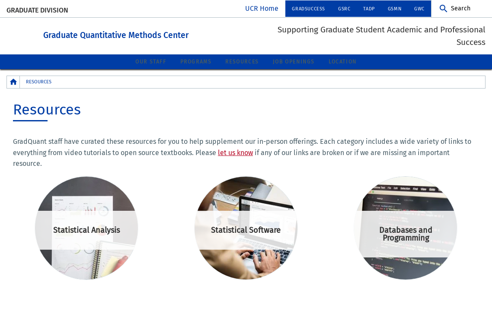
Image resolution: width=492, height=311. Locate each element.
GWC (419, 9)
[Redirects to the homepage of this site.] (13, 81)
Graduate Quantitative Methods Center (163, 34)
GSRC (344, 9)
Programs (196, 61)
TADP (368, 9)
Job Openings (294, 61)
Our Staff (150, 61)
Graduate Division (37, 10)
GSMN (394, 9)
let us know (235, 152)
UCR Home (261, 8)
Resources (242, 61)
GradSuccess (308, 9)
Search (460, 8)
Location (343, 61)
